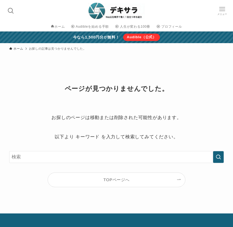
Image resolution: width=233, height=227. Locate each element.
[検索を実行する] (218, 157)
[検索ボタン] (11, 11)
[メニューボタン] (222, 11)
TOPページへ (116, 179)
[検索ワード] (116, 157)
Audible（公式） (141, 37)
